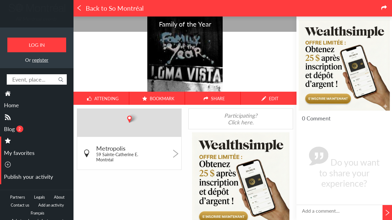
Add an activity (51, 205)
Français (37, 213)
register (40, 60)
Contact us (20, 205)
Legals (39, 197)
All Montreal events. (37, 18)
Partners (17, 197)
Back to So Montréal (110, 8)
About (59, 197)
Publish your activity (28, 176)
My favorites (19, 152)
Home (11, 105)
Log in (37, 45)
